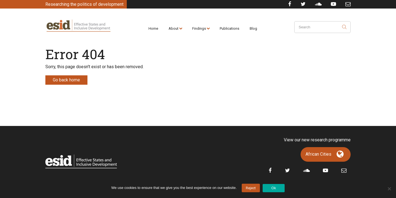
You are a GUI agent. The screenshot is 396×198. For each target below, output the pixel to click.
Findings (199, 28)
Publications (229, 28)
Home (153, 28)
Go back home (66, 79)
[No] (389, 188)
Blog (253, 28)
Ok (273, 188)
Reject (251, 188)
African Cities (318, 154)
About (173, 28)
